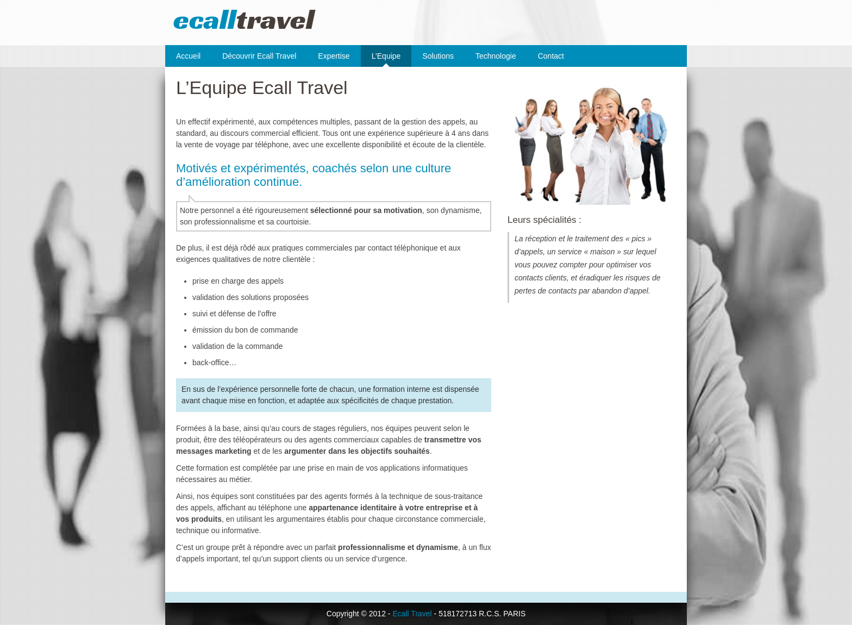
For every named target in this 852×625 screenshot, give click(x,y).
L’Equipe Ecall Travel (262, 87)
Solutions (438, 56)
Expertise (333, 56)
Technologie (495, 56)
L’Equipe (386, 56)
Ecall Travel (411, 613)
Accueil (188, 56)
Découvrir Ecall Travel (259, 56)
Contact (551, 56)
